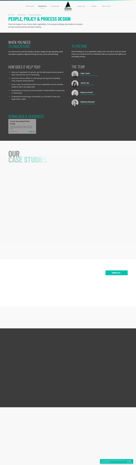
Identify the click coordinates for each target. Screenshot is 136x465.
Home (11, 15)
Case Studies (55, 6)
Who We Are (30, 6)
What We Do (42, 6)
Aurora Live (81, 6)
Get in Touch (106, 6)
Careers (93, 6)
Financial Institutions (35, 15)
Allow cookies (129, 461)
